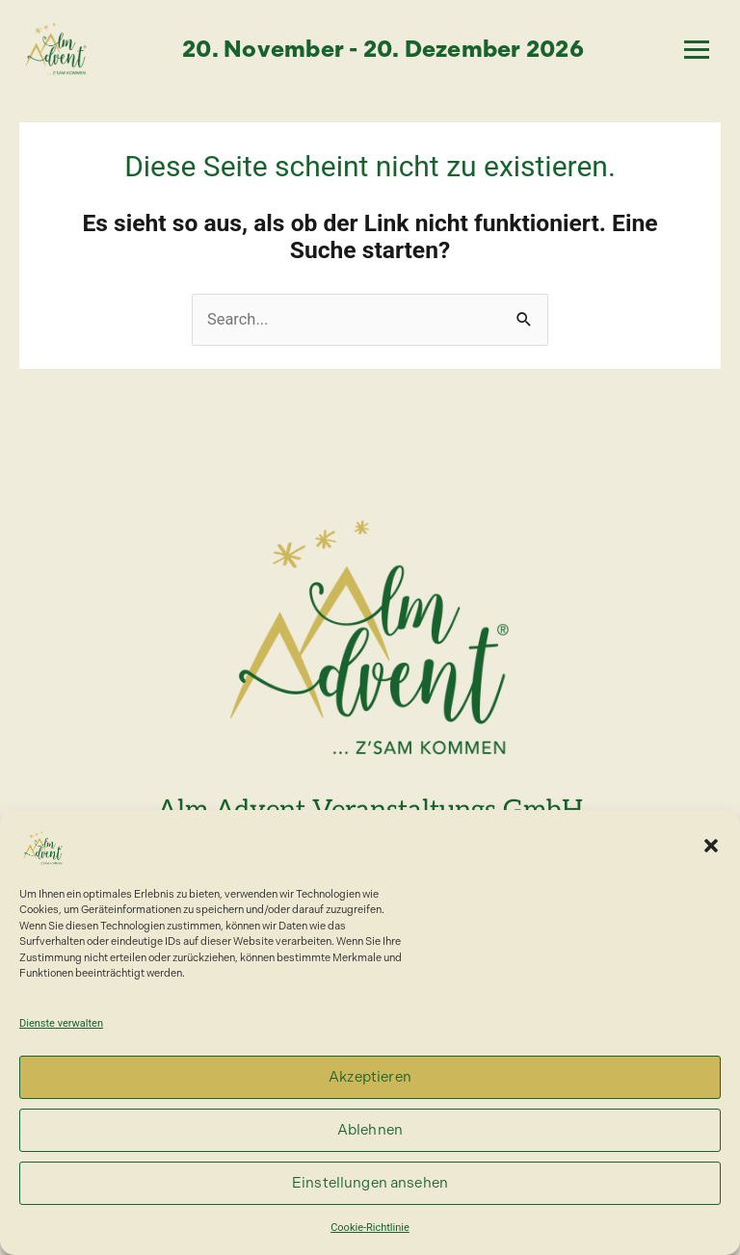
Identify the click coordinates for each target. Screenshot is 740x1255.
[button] (711, 845)
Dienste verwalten (61, 1023)
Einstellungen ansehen (370, 1182)
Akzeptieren (370, 1076)
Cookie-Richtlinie (370, 1227)
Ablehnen (370, 1129)
